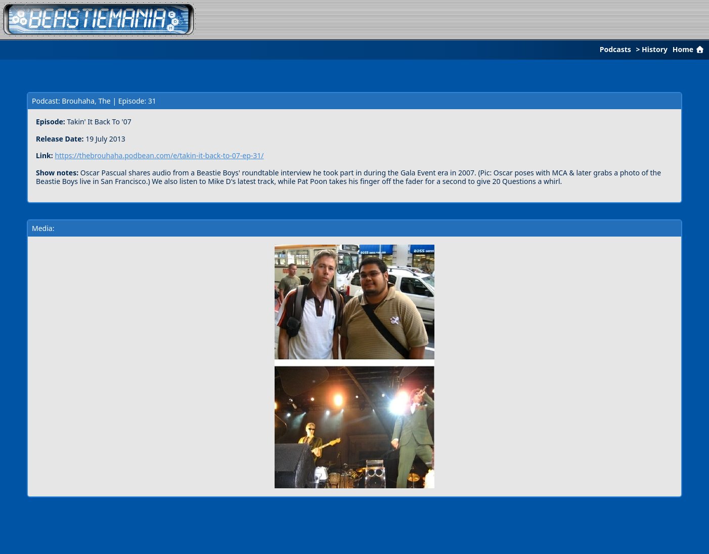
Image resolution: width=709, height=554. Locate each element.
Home (689, 49)
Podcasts (615, 49)
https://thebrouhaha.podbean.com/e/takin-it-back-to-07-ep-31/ (159, 155)
